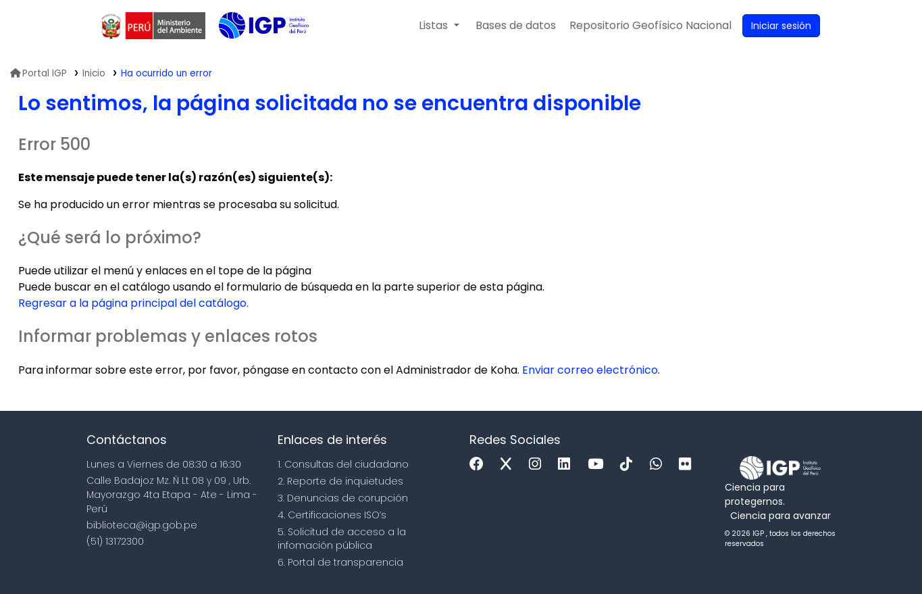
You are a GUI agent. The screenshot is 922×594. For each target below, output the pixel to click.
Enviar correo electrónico (590, 370)
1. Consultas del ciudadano (343, 464)
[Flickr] (688, 464)
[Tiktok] (629, 464)
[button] (438, 26)
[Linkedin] (567, 464)
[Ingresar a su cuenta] (781, 26)
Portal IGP (38, 73)
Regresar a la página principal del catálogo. (133, 303)
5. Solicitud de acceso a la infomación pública (342, 539)
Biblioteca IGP (252, 52)
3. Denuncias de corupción (343, 498)
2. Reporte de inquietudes (340, 481)
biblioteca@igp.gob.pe (141, 525)
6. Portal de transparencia (340, 562)
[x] (509, 464)
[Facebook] (479, 464)
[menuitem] (650, 26)
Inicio (93, 73)
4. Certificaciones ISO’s (332, 515)
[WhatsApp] (659, 464)
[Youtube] (599, 464)
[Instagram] (538, 464)
